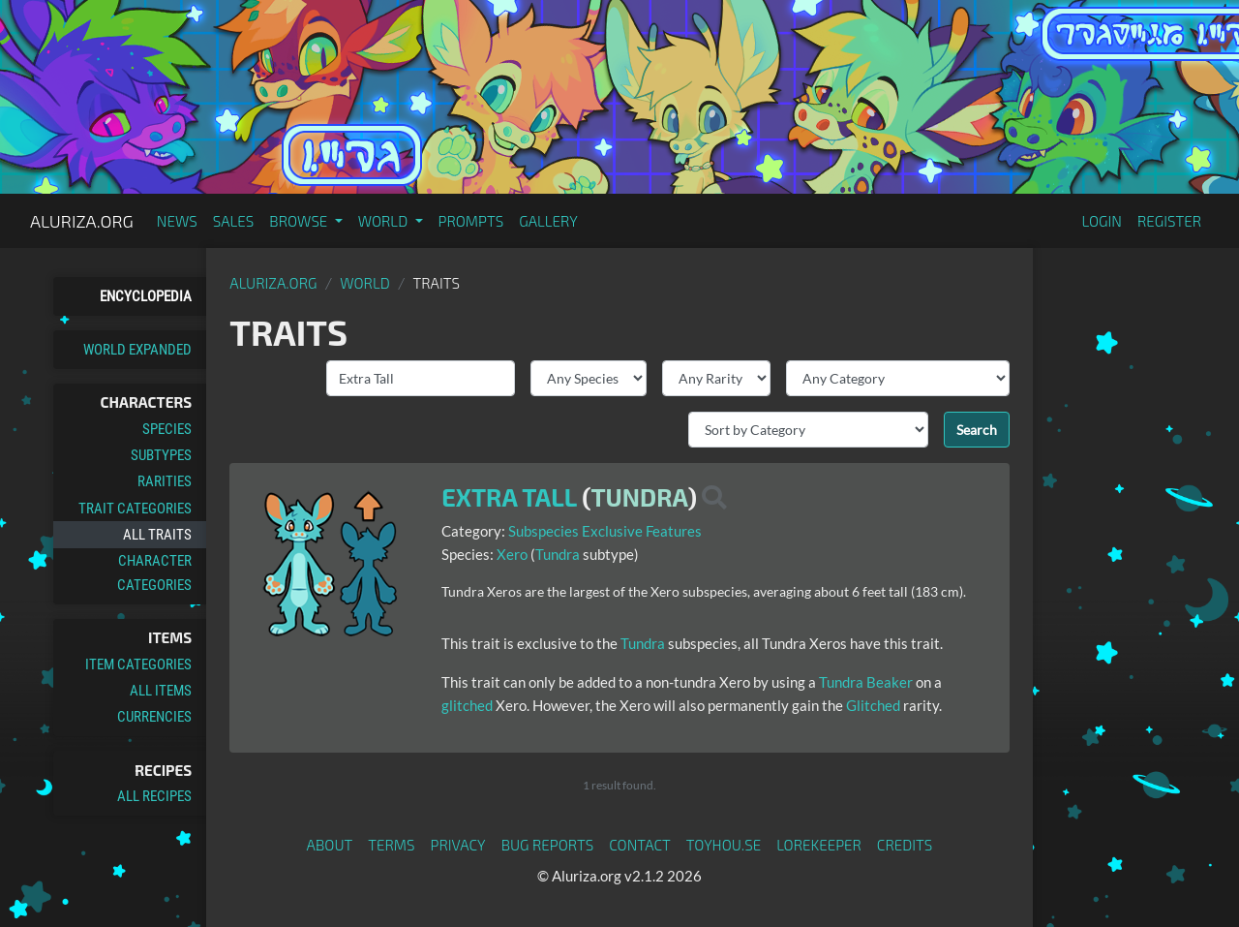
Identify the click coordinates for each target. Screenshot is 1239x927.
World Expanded (137, 349)
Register (1169, 221)
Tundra (638, 496)
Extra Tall (509, 496)
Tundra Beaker (866, 682)
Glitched (873, 705)
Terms (391, 844)
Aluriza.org (82, 221)
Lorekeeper (818, 844)
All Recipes (154, 796)
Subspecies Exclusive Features (605, 531)
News (177, 221)
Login (1101, 221)
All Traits (157, 534)
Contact (640, 844)
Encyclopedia (146, 296)
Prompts (471, 221)
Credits (905, 844)
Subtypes (161, 455)
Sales (234, 221)
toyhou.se (723, 844)
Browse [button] (299, 221)
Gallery (548, 221)
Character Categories (154, 572)
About (330, 844)
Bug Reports (547, 844)
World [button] (384, 221)
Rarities (164, 481)
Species (167, 429)
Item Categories (138, 664)
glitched (467, 705)
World (365, 283)
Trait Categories (135, 508)
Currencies (154, 717)
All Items (161, 690)
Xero (512, 554)
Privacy (458, 844)
